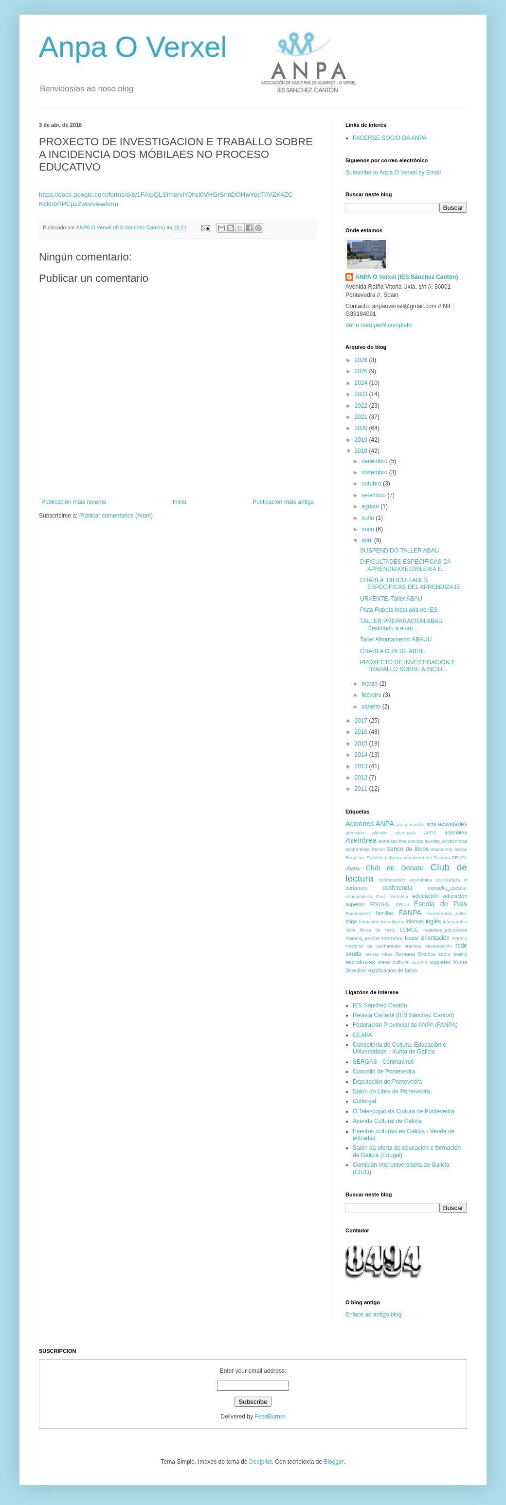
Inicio (179, 502)
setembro (374, 495)
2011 (362, 788)
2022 (362, 405)
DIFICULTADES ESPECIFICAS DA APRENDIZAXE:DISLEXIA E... (405, 565)
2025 (362, 371)
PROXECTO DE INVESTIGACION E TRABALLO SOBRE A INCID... (407, 666)
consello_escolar (447, 888)
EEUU (402, 904)
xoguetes (440, 962)
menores (392, 938)
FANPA (410, 913)
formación (369, 921)
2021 (362, 417)
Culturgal (364, 1101)
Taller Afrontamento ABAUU (396, 639)
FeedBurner (269, 1416)
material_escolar (362, 938)
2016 (362, 731)
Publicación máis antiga (283, 502)
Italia (350, 930)
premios (412, 946)
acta (431, 824)
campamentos (417, 857)
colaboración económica (405, 879)
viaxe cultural (393, 962)
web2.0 (419, 962)
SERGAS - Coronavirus (383, 1061)
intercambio (455, 921)
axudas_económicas (446, 841)
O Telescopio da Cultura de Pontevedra (403, 1111)
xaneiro (371, 706)
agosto (370, 506)
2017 (362, 720)
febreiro (372, 695)
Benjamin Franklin (364, 857)
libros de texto (378, 930)
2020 (362, 428)
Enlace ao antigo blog (373, 1314)
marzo (370, 683)
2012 (362, 777)
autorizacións (393, 841)
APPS (430, 832)
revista (372, 954)
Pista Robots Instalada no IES (398, 609)
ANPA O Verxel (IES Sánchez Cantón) (406, 277)
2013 (362, 766)
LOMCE (409, 930)
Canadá (442, 857)
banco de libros (408, 849)
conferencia (397, 887)
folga (351, 921)
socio (444, 954)
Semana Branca (415, 954)
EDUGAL (380, 904)
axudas (415, 841)
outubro (372, 483)
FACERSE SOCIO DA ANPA (390, 138)
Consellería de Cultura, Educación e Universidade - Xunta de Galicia (399, 1048)
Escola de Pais (440, 904)
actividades (452, 824)
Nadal (411, 938)
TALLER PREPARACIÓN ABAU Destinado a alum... (401, 624)
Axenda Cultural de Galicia (387, 1121)
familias (385, 913)
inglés (433, 921)
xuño (368, 518)
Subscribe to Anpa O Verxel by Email (393, 172)
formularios (392, 921)
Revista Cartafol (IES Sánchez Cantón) (403, 1015)
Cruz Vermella (392, 896)
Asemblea (361, 840)
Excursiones (358, 913)
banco (378, 849)
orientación (435, 937)
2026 (362, 360)
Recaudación (438, 946)
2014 (362, 754)
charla (352, 868)
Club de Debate (395, 868)
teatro (460, 954)
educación (425, 896)
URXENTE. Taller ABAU (391, 598)
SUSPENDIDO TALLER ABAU (399, 550)
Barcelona (442, 849)
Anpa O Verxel (133, 47)
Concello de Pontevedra (384, 1071)
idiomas (415, 921)
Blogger (333, 1461)
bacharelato (357, 849)
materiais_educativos (445, 930)
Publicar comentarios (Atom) (116, 515)
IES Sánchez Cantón (380, 1005)
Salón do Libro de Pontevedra (391, 1091)
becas (460, 849)
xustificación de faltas (392, 970)
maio (368, 529)
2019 (362, 439)
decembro (375, 461)
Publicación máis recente (73, 502)
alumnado (406, 832)
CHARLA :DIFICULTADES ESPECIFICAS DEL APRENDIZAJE (410, 583)
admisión (354, 832)
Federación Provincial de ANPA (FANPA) (405, 1024)
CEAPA (459, 857)
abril (367, 540)
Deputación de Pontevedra (387, 1081)
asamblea (455, 832)
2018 (362, 451)
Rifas (386, 954)
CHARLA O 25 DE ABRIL (393, 651)
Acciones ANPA (369, 824)
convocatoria (358, 896)
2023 (362, 394)
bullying (393, 857)
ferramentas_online (447, 913)
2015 (362, 743)
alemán (379, 832)
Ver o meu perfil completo (378, 325)
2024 (362, 383)
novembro (375, 472)
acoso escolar (410, 824)
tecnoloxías (360, 962)
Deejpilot (260, 1461)
